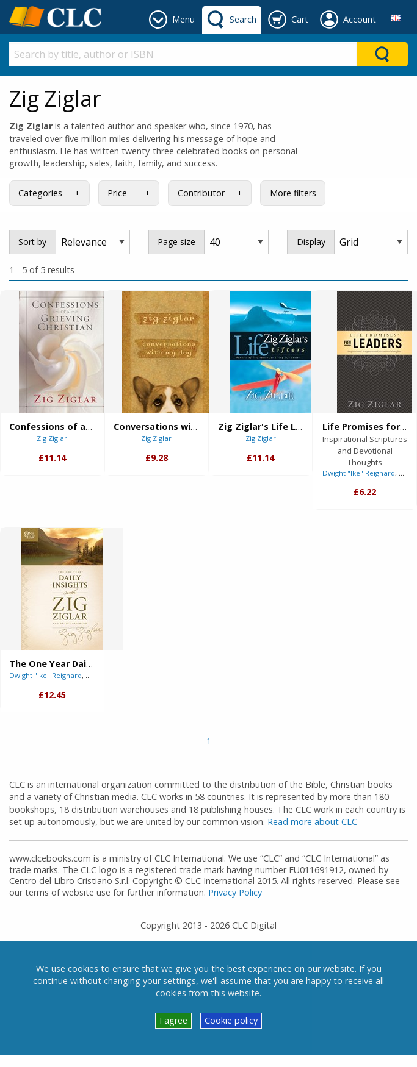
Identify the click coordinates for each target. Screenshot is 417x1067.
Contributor (201, 193)
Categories (40, 193)
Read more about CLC (312, 821)
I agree (173, 1020)
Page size (176, 242)
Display (311, 242)
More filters (293, 193)
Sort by (32, 242)
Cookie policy (231, 1020)
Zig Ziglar (52, 438)
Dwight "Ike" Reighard (358, 472)
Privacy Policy (235, 892)
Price (117, 193)
